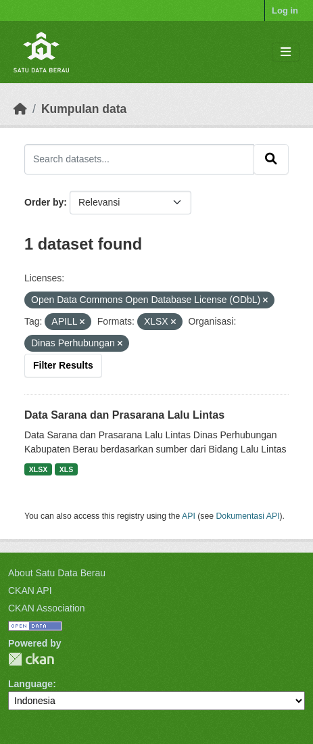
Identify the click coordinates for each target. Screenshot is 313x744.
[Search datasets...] (139, 159)
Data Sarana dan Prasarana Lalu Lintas (124, 415)
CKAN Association (46, 608)
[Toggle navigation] (285, 52)
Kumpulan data (83, 109)
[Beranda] (20, 109)
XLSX (38, 469)
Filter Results (63, 365)
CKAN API (30, 590)
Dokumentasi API (248, 516)
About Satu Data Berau (56, 572)
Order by (44, 202)
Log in (285, 10)
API (188, 516)
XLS (66, 469)
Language (30, 683)
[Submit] (271, 159)
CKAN (31, 659)
